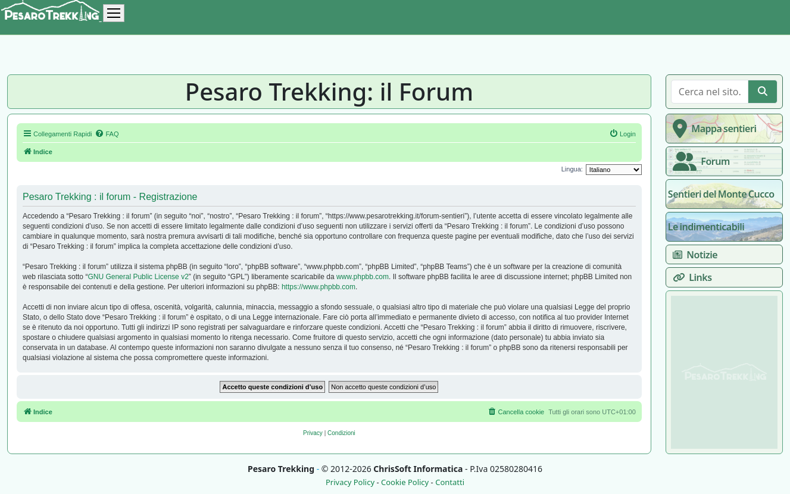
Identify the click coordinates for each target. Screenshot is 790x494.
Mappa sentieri (712, 128)
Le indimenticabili (706, 226)
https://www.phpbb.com (318, 287)
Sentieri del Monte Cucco (721, 194)
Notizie (692, 254)
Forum (699, 161)
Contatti (449, 482)
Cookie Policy (405, 482)
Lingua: (572, 169)
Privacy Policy (350, 482)
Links (690, 277)
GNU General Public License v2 (138, 277)
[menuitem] (106, 134)
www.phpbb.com (362, 277)
